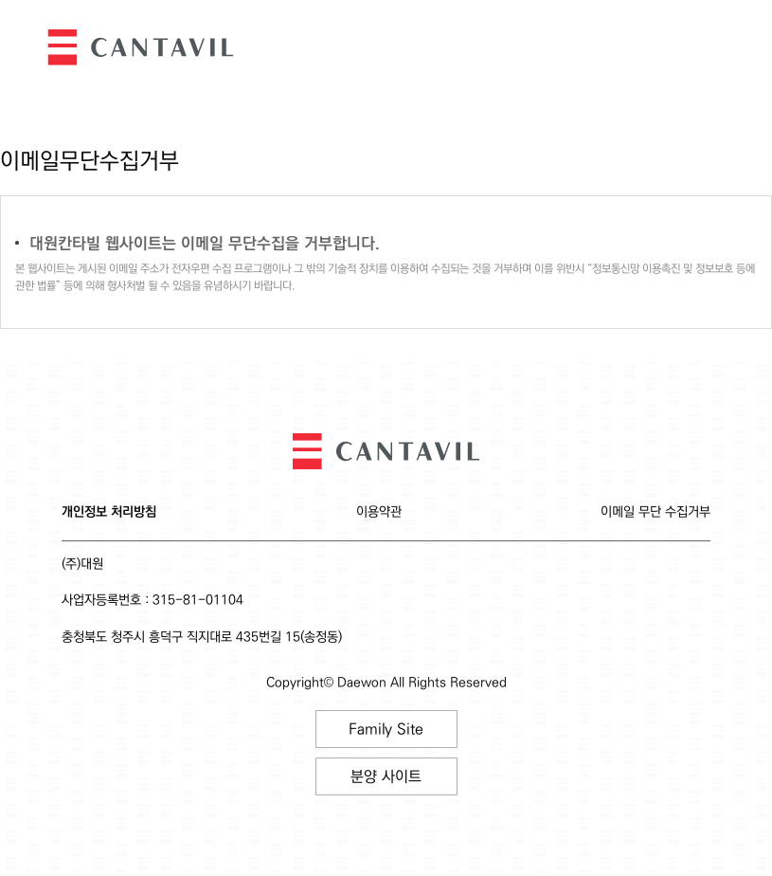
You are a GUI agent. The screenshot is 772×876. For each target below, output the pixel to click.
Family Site (386, 729)
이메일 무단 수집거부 (655, 512)
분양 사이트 (386, 777)
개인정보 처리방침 (109, 512)
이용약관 (379, 512)
